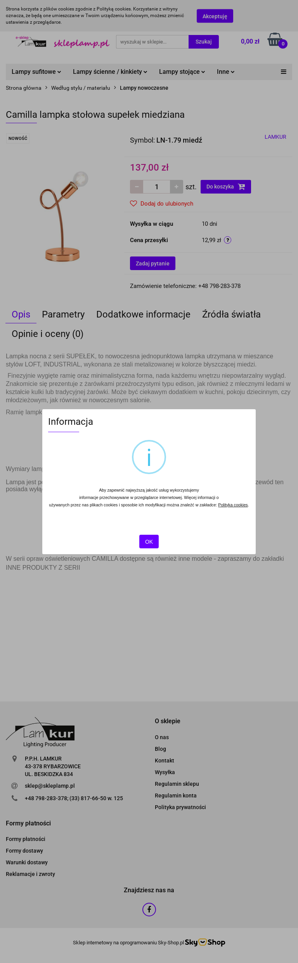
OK (149, 542)
